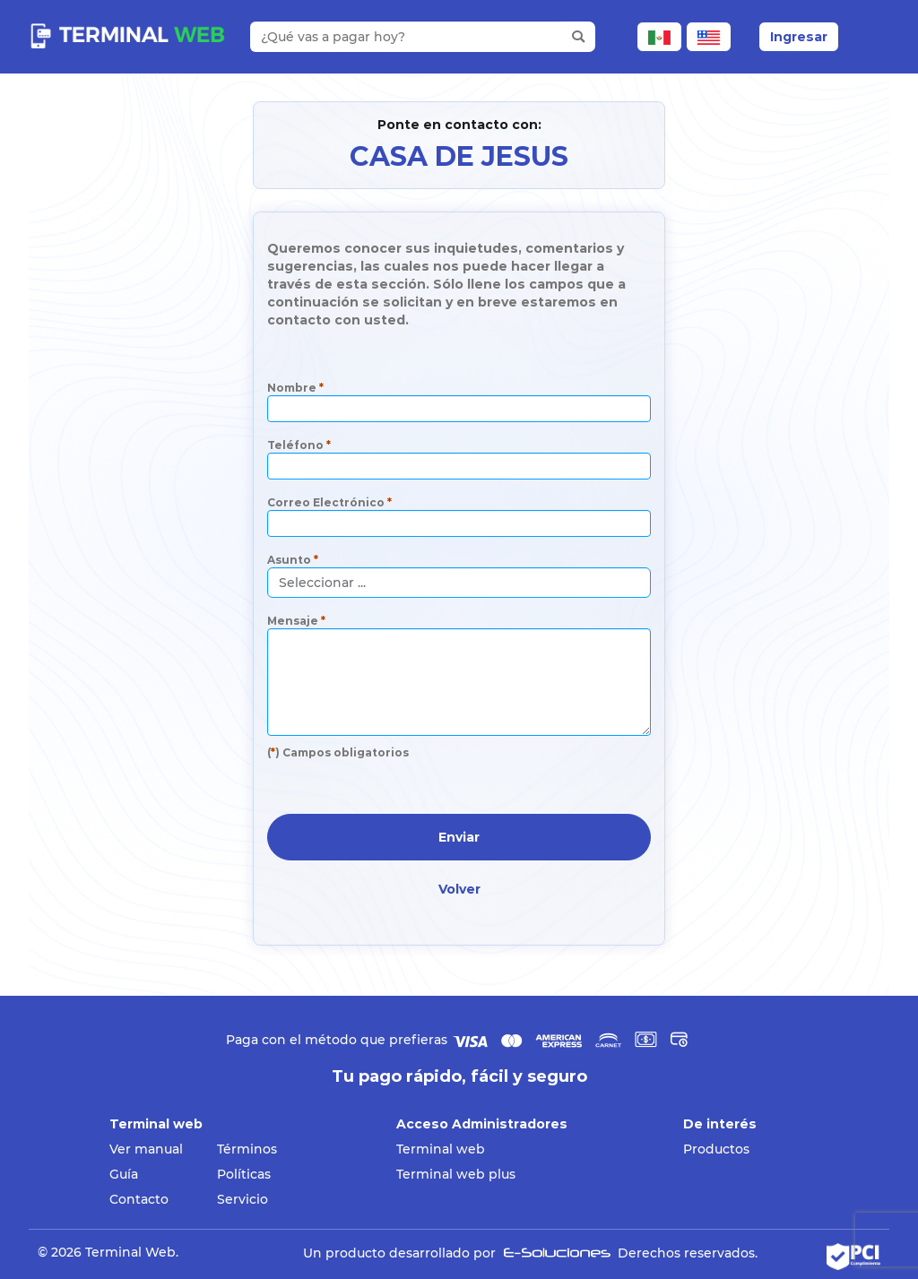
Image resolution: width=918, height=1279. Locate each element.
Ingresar (798, 37)
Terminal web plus (455, 1174)
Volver (459, 889)
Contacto (139, 1199)
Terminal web (440, 1149)
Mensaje (296, 620)
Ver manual (146, 1149)
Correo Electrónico (329, 502)
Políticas (244, 1174)
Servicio (242, 1199)
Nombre (295, 387)
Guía (123, 1174)
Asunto (292, 559)
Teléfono (299, 445)
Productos (716, 1149)
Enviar (459, 837)
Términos (247, 1149)
